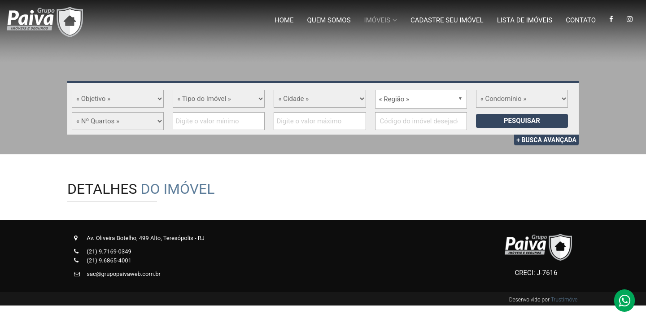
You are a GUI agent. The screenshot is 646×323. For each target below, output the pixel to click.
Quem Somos (329, 20)
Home (284, 20)
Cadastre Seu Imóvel (447, 20)
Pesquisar (522, 121)
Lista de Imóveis (524, 20)
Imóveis (377, 20)
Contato (581, 20)
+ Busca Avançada (546, 140)
